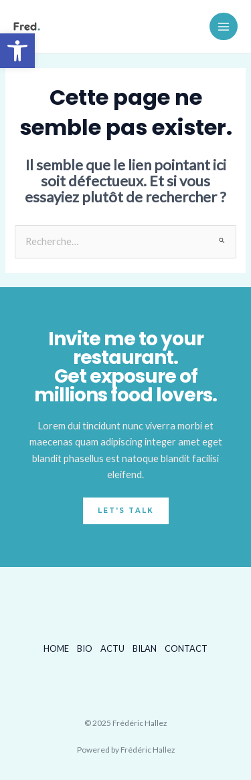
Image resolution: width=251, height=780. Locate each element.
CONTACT (186, 648)
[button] (17, 50)
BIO (84, 648)
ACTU (112, 648)
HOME (56, 648)
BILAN (145, 648)
